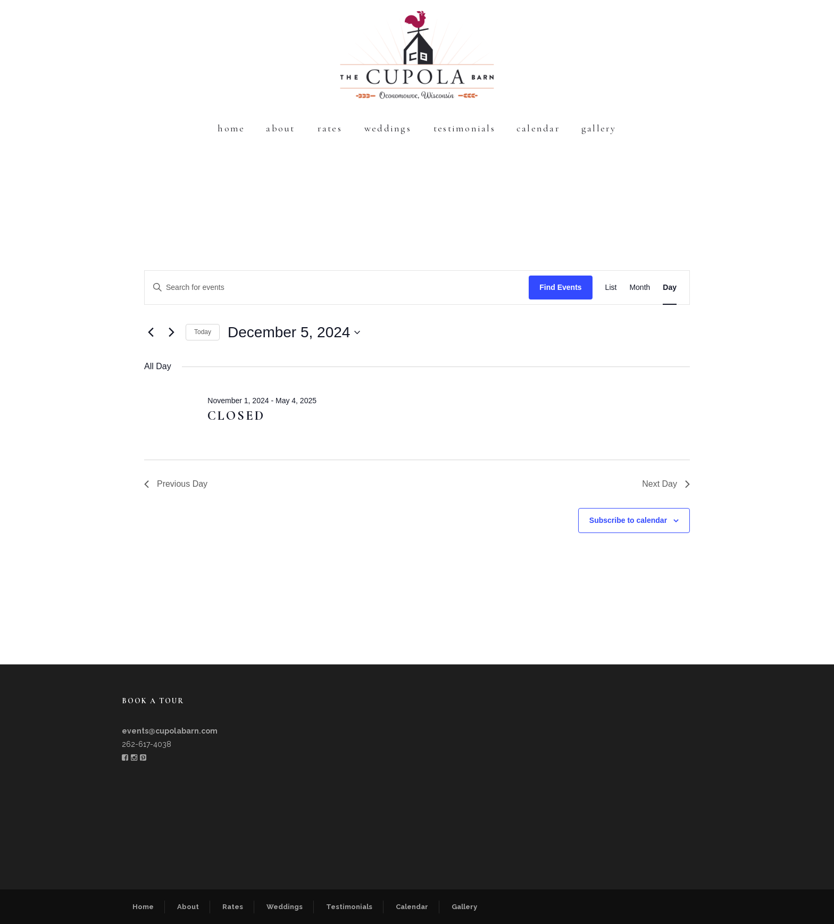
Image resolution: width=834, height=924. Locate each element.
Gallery (598, 128)
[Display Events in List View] (611, 287)
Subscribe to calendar (628, 520)
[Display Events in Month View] (639, 287)
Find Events (560, 287)
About (280, 128)
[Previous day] (150, 332)
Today (202, 332)
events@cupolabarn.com (170, 731)
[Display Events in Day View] (670, 287)
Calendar (538, 128)
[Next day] (171, 332)
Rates (330, 128)
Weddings (387, 128)
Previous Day (175, 483)
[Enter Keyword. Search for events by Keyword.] (337, 287)
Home (231, 128)
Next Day (666, 483)
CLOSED (236, 415)
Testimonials (464, 128)
